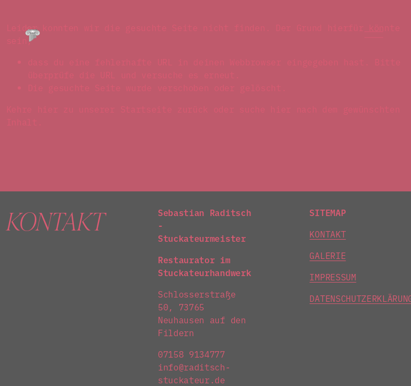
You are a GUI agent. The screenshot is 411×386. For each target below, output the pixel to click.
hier (47, 109)
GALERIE (327, 255)
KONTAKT (327, 234)
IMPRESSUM (332, 277)
